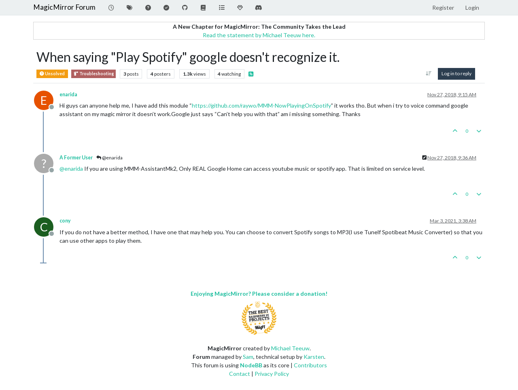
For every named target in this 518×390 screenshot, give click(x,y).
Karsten (314, 356)
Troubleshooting (93, 73)
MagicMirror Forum (64, 7)
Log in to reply (456, 73)
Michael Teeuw (290, 348)
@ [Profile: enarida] (71, 168)
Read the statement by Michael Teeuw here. (259, 35)
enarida (68, 94)
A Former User (76, 158)
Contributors (310, 365)
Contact (239, 373)
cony (65, 221)
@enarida (109, 158)
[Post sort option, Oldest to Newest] (428, 73)
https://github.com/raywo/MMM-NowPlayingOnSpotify (261, 105)
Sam (248, 356)
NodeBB (251, 365)
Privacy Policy (272, 373)
